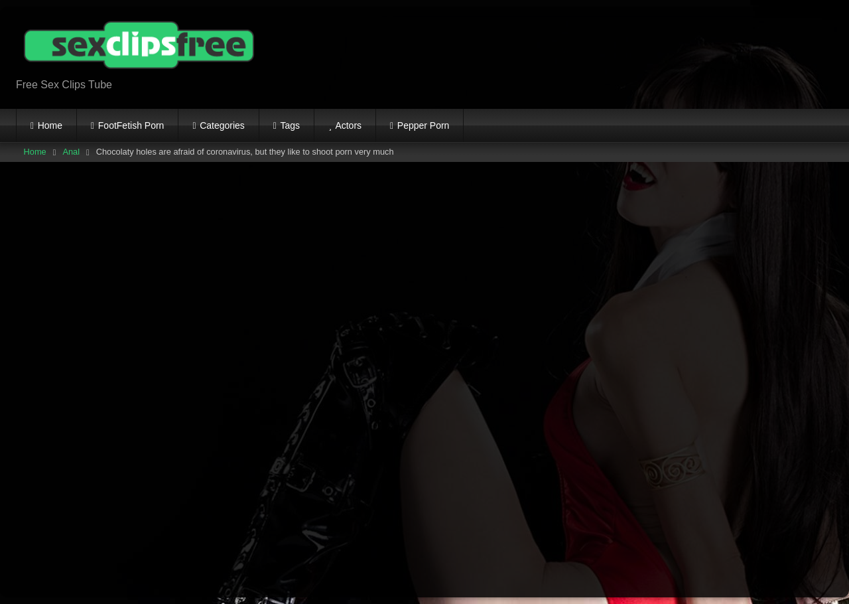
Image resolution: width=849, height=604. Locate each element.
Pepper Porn (423, 125)
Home (50, 125)
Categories (222, 125)
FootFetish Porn (131, 125)
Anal (71, 152)
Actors (348, 125)
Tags (290, 125)
